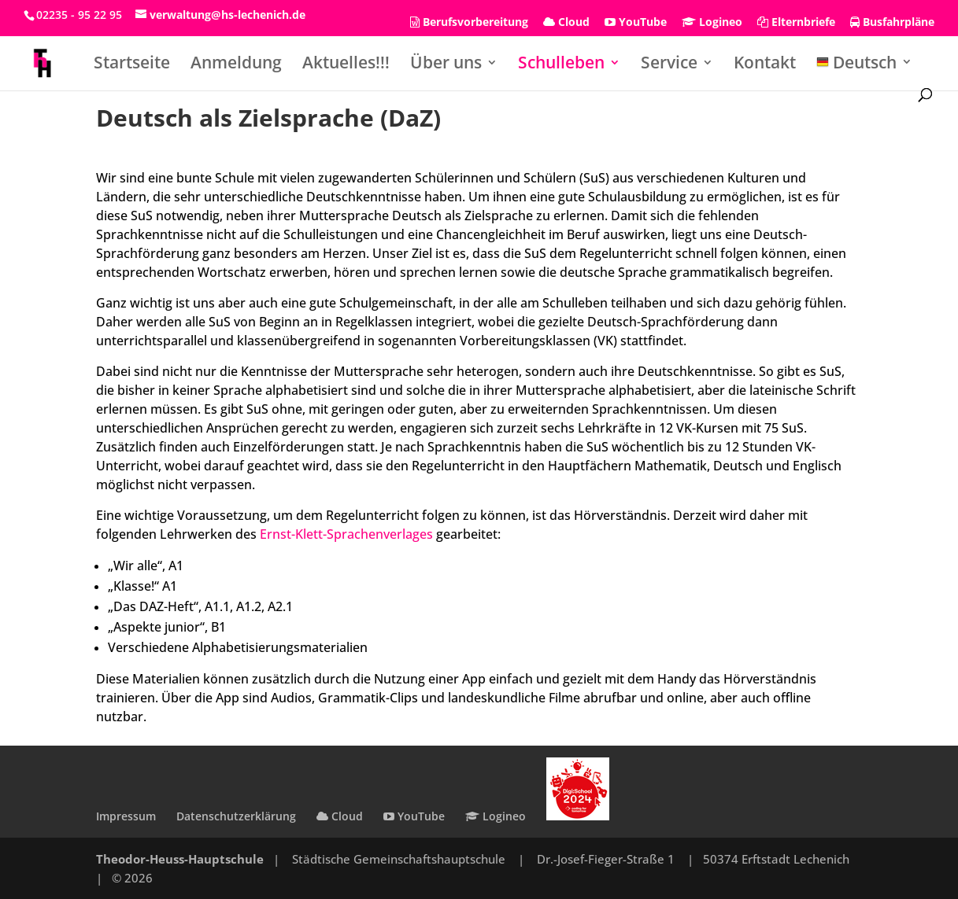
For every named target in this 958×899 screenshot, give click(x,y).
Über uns (446, 65)
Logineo (712, 23)
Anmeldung (236, 65)
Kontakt (765, 65)
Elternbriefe (796, 23)
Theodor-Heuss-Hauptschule (180, 859)
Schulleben (561, 65)
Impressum (126, 816)
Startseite (132, 65)
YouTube (636, 23)
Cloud (566, 23)
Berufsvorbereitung (469, 23)
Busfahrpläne (892, 23)
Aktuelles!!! (346, 65)
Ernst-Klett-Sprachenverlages (346, 534)
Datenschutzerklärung (236, 816)
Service (669, 65)
